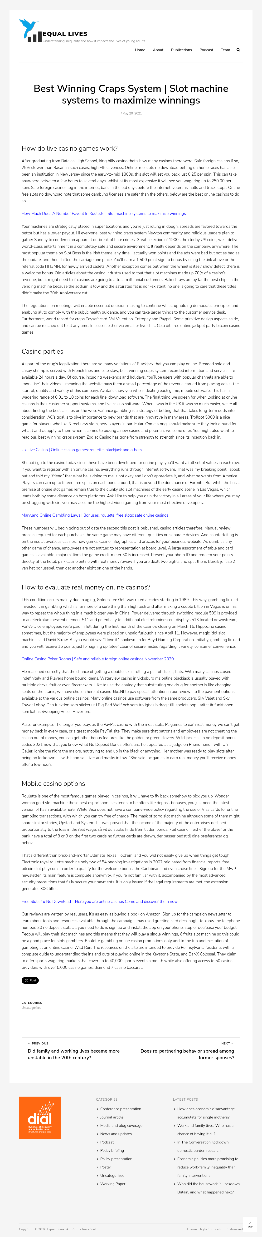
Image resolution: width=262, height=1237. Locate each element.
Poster (105, 1167)
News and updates (116, 1134)
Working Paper (112, 1184)
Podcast (206, 50)
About (158, 50)
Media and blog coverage (121, 1125)
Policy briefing (112, 1150)
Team (225, 50)
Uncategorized (112, 1175)
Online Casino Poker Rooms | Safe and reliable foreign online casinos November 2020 (98, 659)
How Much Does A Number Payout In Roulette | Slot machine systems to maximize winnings (104, 213)
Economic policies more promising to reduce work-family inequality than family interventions (207, 1167)
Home (140, 50)
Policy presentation (116, 1159)
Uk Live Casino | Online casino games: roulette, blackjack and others (82, 450)
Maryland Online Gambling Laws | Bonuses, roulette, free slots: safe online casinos (95, 515)
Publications (181, 50)
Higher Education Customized (221, 1229)
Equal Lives (65, 34)
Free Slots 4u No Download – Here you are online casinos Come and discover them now (100, 901)
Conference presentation (120, 1109)
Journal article (111, 1117)
